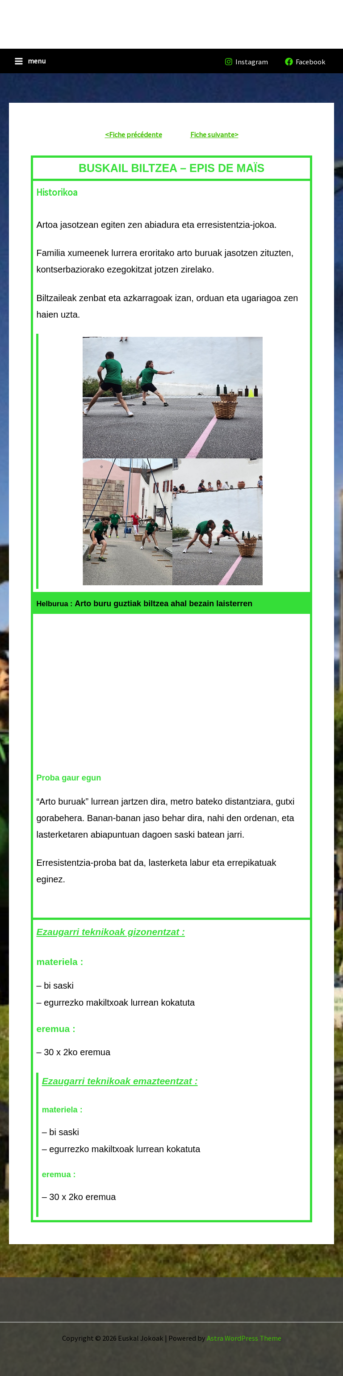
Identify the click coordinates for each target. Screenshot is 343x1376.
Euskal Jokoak (78, 18)
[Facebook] (305, 65)
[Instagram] (246, 65)
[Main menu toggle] (30, 64)
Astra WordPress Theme (244, 1338)
